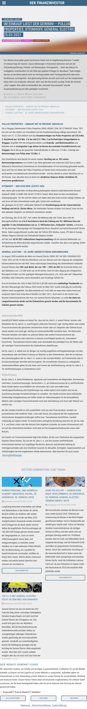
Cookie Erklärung (59, 705)
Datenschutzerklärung (41, 705)
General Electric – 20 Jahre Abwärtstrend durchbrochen (34, 113)
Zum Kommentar (21, 571)
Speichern (44, 698)
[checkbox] (1, 692)
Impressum (25, 705)
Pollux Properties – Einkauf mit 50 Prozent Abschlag (32, 106)
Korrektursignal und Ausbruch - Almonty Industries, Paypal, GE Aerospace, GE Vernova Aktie (20, 494)
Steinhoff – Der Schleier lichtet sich (24, 109)
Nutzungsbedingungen (12, 455)
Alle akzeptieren (13, 698)
